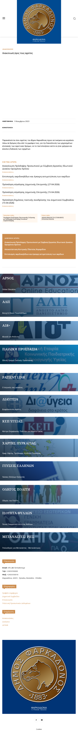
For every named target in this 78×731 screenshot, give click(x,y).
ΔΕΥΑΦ (5, 625)
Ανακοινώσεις (7, 49)
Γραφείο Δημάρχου (10, 593)
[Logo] (39, 676)
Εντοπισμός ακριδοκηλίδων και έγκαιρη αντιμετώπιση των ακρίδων (36, 176)
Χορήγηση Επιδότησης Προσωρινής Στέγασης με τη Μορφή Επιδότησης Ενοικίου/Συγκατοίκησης (19, 219)
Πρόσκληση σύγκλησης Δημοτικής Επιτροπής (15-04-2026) (30, 192)
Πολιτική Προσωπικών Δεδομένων (16, 603)
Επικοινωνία (9, 561)
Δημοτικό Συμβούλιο (10, 596)
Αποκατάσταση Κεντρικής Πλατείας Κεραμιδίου (25, 249)
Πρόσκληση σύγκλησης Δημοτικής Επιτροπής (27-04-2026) (30, 184)
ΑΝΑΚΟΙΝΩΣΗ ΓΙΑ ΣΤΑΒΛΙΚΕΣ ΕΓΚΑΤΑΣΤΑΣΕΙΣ (53, 218)
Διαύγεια (5, 621)
